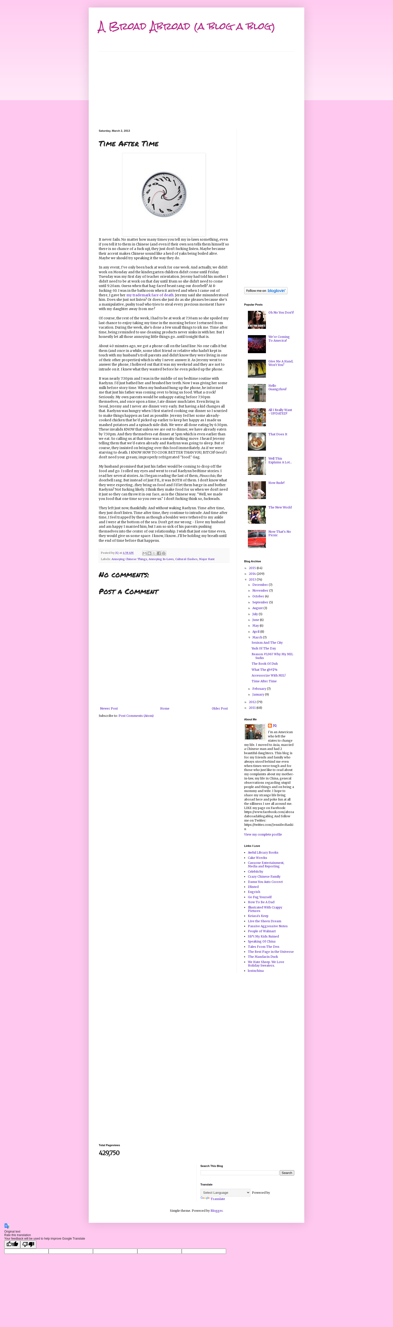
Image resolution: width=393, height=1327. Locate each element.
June (256, 620)
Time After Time (264, 681)
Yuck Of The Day (264, 648)
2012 (253, 702)
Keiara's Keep (258, 916)
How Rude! (276, 483)
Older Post (220, 708)
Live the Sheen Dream (264, 921)
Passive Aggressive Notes (268, 926)
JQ (274, 725)
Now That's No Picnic (279, 533)
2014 (253, 574)
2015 (253, 568)
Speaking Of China (261, 941)
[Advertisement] (196, 87)
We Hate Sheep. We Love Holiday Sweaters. (266, 963)
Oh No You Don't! (281, 312)
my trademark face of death (149, 295)
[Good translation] (12, 1244)
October (258, 596)
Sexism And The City (267, 642)
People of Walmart (262, 931)
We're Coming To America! (279, 338)
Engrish (254, 892)
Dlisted (253, 887)
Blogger (217, 1211)
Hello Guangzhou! (277, 387)
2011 (252, 708)
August (257, 608)
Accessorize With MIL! (268, 675)
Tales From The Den (263, 947)
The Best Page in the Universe (271, 952)
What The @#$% (264, 670)
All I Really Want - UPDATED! (280, 411)
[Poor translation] (28, 1244)
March (257, 637)
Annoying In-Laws (161, 559)
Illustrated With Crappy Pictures (265, 909)
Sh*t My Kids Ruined (263, 936)
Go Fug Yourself (260, 897)
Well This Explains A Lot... (280, 460)
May (256, 625)
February (259, 689)
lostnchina (256, 971)
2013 (253, 579)
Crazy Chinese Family (264, 876)
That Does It (277, 434)
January (258, 694)
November (260, 590)
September (260, 602)
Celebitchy (255, 871)
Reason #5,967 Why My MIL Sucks (272, 655)
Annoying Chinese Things (129, 559)
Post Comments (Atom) (136, 716)
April (256, 631)
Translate (213, 1199)
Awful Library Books (263, 852)
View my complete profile (263, 834)
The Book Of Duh (265, 664)
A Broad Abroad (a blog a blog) (187, 26)
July (255, 614)
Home (164, 708)
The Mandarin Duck (263, 957)
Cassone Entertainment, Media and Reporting (266, 864)
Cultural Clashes (186, 559)
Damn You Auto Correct (265, 882)
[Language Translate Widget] (225, 1193)
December (260, 585)
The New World (280, 507)
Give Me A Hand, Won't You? (280, 363)
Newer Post (109, 708)
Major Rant (207, 559)
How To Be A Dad (261, 902)
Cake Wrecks (257, 858)
